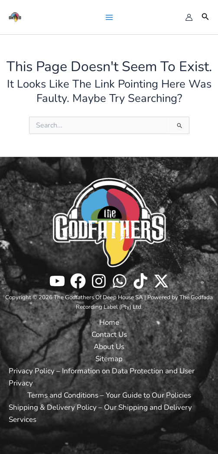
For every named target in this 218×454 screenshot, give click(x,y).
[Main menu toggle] (109, 17)
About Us (109, 347)
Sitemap (109, 359)
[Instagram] (99, 281)
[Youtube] (57, 281)
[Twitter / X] (161, 281)
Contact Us (109, 335)
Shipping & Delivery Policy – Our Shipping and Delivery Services (100, 413)
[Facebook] (78, 281)
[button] (205, 17)
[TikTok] (140, 281)
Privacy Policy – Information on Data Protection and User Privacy (102, 377)
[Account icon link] (189, 17)
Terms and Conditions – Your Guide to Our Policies (109, 395)
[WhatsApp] (119, 281)
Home (109, 322)
